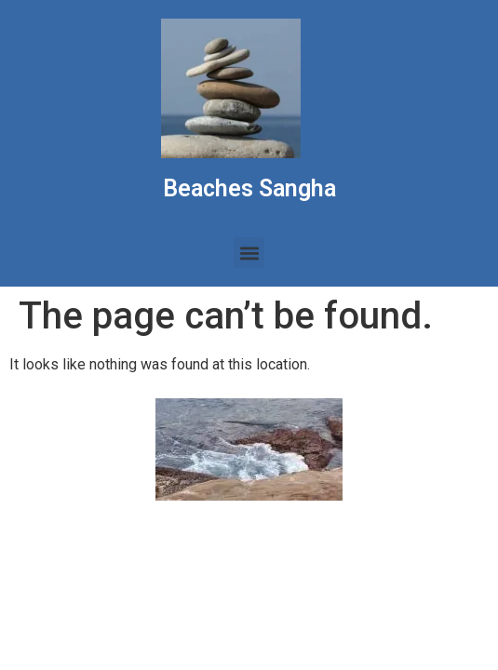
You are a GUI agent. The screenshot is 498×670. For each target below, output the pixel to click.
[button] (249, 252)
